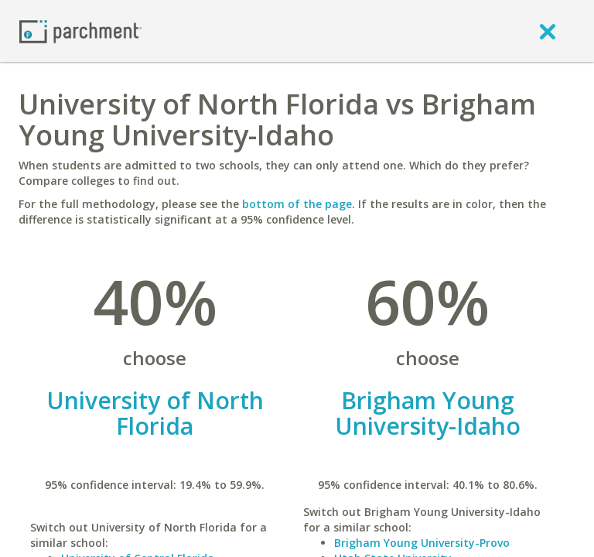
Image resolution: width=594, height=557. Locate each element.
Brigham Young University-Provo (422, 542)
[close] (547, 31)
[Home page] (80, 30)
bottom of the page (297, 203)
